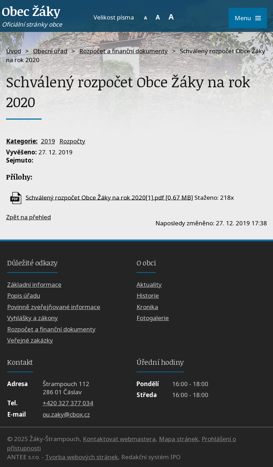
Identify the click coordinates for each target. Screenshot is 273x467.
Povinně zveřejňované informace (53, 307)
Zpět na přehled (28, 217)
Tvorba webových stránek (81, 457)
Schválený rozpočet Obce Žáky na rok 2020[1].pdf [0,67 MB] (109, 197)
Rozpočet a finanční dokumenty (123, 51)
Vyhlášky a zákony (32, 318)
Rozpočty (72, 141)
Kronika (147, 307)
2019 (48, 141)
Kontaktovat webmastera (119, 439)
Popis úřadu (23, 295)
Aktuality (149, 284)
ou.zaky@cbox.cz (66, 414)
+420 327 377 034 (68, 403)
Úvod (13, 51)
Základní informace (34, 284)
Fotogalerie (152, 318)
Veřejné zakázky (30, 340)
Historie (147, 295)
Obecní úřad (50, 51)
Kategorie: (22, 141)
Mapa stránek (178, 439)
